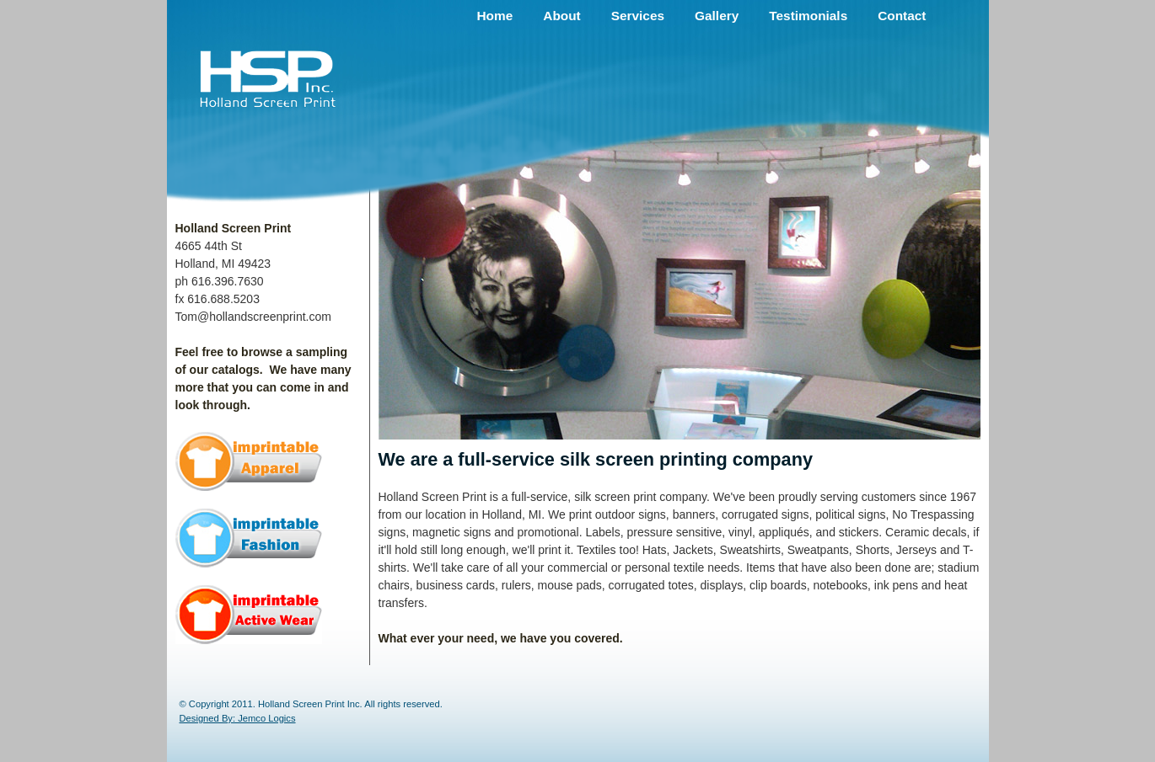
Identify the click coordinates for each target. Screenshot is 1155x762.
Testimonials (808, 15)
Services (637, 15)
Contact (902, 15)
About (561, 15)
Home (495, 15)
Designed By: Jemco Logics (238, 718)
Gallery (717, 15)
